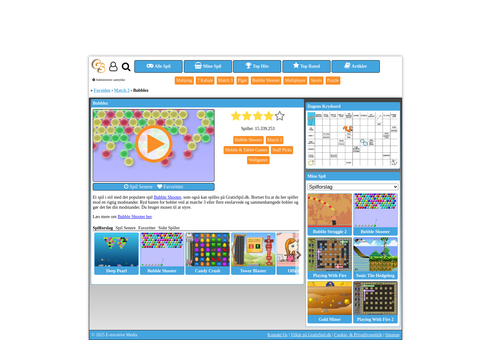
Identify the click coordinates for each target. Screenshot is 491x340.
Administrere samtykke (108, 79)
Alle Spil (159, 66)
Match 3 (121, 90)
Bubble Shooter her (135, 216)
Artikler (355, 66)
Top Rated (306, 66)
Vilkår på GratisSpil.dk (311, 334)
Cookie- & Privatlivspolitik (358, 334)
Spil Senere (138, 186)
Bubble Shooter (167, 197)
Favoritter (170, 186)
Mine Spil (207, 66)
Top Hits (257, 66)
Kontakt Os (277, 334)
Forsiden (102, 90)
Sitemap (392, 334)
